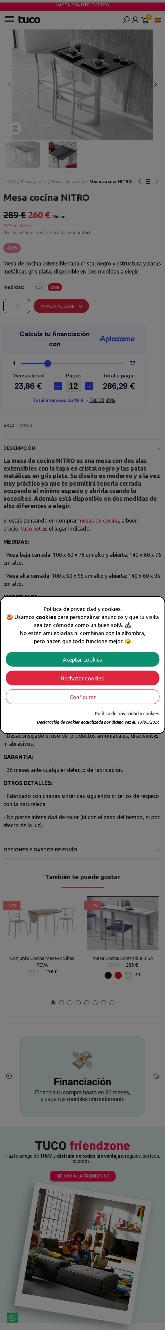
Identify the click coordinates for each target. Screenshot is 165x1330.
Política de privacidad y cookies (127, 713)
